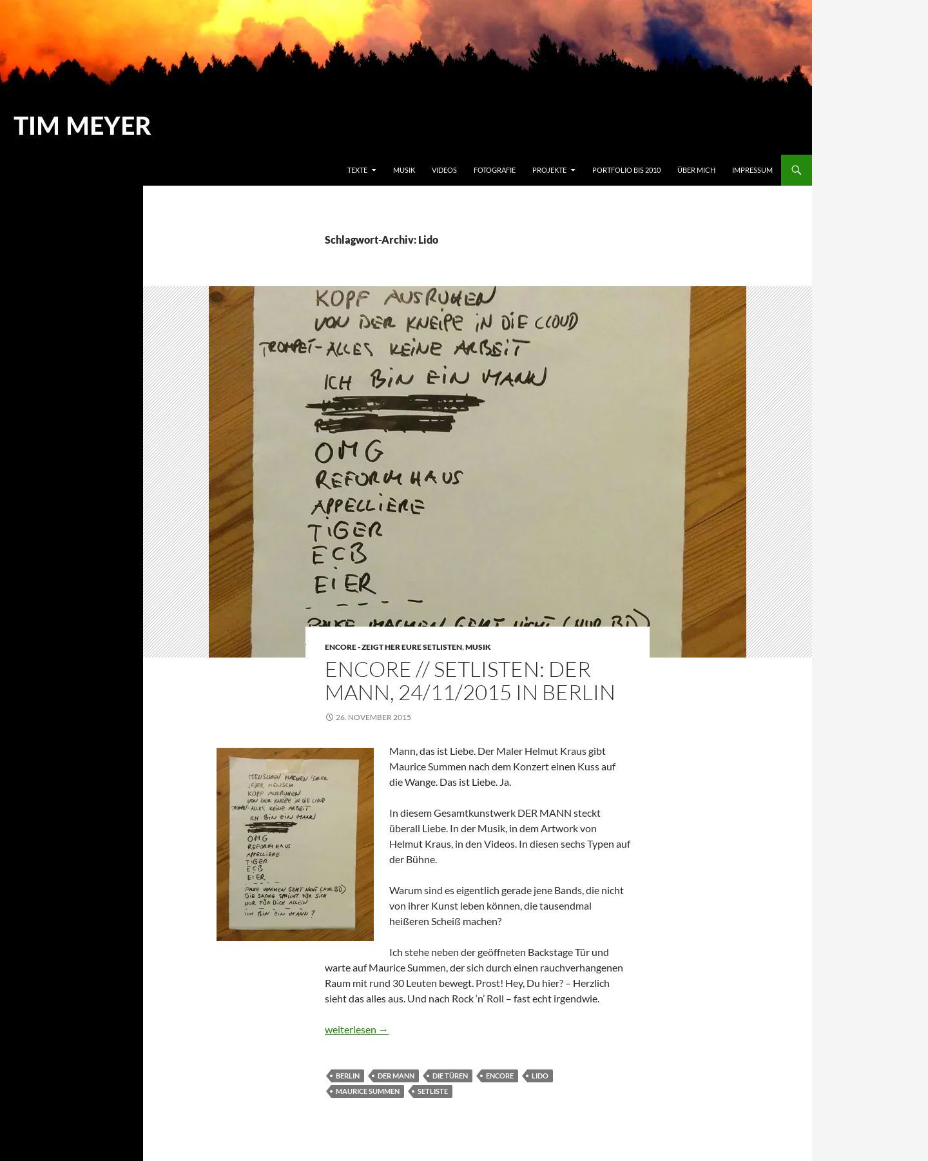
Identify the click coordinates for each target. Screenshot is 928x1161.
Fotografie (495, 170)
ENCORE (500, 1075)
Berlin (348, 1075)
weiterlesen (357, 1029)
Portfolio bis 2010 (626, 170)
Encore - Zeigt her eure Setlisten (393, 647)
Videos (444, 170)
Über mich (696, 170)
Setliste (433, 1091)
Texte (357, 170)
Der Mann (396, 1075)
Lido (540, 1075)
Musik (404, 170)
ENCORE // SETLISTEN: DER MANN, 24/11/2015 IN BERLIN (470, 680)
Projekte (549, 170)
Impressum (752, 170)
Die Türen (450, 1075)
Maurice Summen (368, 1091)
